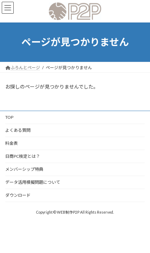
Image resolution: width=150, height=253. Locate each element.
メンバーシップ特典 (24, 169)
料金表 (11, 143)
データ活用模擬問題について (32, 182)
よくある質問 (18, 130)
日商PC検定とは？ (22, 156)
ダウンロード (18, 195)
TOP (9, 117)
